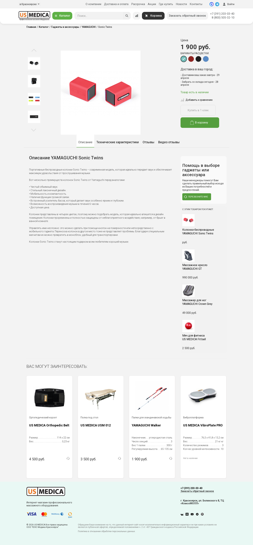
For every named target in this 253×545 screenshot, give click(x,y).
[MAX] (211, 4)
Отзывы (148, 142)
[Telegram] (217, 4)
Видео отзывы (169, 142)
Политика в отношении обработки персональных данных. (106, 531)
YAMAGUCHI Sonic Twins (203, 231)
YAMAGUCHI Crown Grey (203, 302)
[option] (33, 63)
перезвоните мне (196, 196)
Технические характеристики (117, 142)
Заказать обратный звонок (187, 15)
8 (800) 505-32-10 (223, 17)
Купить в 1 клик (198, 110)
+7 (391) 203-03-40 (222, 13)
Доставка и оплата (116, 4)
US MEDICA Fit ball (203, 337)
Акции (152, 4)
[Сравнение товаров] (137, 16)
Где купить (166, 4)
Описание (85, 142)
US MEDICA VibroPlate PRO (203, 425)
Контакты (196, 4)
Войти (228, 4)
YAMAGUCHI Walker (146, 425)
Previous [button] (33, 50)
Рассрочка (138, 4)
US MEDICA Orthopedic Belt (49, 425)
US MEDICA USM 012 (96, 425)
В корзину (199, 122)
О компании (93, 4)
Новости (181, 4)
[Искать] (127, 16)
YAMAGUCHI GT (203, 266)
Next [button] (33, 130)
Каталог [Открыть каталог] (62, 15)
